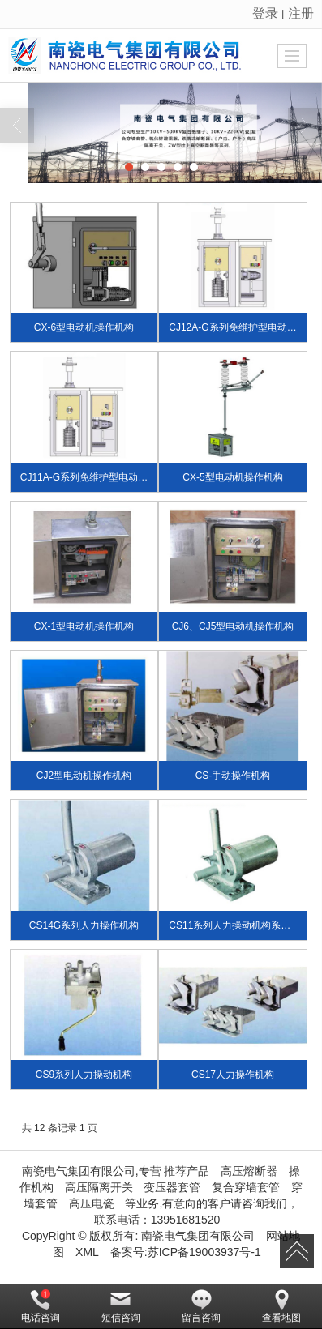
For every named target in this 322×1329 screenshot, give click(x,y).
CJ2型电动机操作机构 (83, 775)
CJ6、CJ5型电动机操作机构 (233, 626)
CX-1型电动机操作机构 (84, 626)
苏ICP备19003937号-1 (204, 1252)
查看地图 (281, 1306)
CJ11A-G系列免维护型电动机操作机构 (103, 477)
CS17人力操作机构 (232, 1074)
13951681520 (186, 1219)
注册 (301, 13)
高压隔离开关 (99, 1187)
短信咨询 (120, 1306)
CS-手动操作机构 (233, 775)
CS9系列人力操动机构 (84, 1074)
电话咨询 (40, 1306)
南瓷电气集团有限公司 (198, 1235)
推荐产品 (186, 1170)
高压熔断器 (249, 1170)
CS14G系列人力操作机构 (84, 925)
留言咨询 (201, 1306)
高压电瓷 (91, 1203)
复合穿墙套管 (246, 1187)
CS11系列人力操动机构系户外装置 (244, 925)
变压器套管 (172, 1187)
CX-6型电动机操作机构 (84, 327)
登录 (265, 13)
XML (87, 1252)
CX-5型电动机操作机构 (232, 477)
